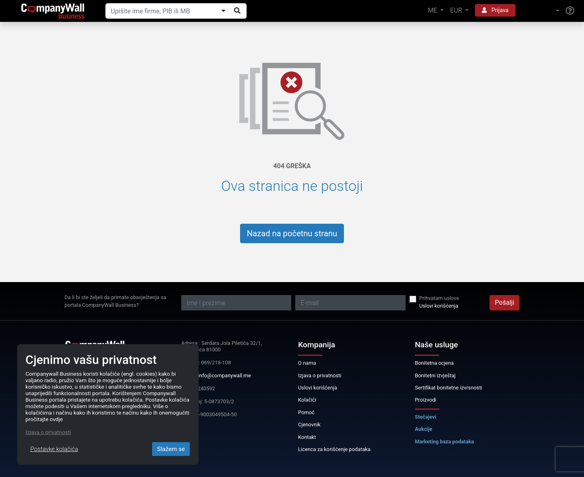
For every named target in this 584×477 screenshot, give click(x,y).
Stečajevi (425, 417)
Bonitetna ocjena (434, 363)
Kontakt (307, 437)
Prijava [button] (495, 10)
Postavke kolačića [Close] (54, 449)
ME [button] (433, 10)
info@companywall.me (224, 375)
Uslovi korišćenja (438, 306)
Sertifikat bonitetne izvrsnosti (448, 388)
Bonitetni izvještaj (435, 375)
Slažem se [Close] (171, 449)
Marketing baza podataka (444, 441)
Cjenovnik (309, 424)
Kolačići (307, 400)
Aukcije (423, 429)
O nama (307, 363)
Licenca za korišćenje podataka (334, 449)
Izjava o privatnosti (319, 375)
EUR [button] (457, 10)
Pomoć (306, 412)
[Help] (570, 11)
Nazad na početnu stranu (292, 233)
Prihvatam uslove (439, 298)
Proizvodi (425, 400)
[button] (541, 10)
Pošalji (504, 302)
